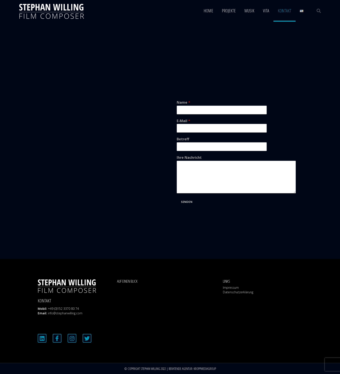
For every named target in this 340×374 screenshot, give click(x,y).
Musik (249, 11)
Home (208, 11)
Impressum (231, 287)
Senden (187, 202)
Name (183, 102)
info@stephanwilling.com (65, 313)
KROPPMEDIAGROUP (205, 368)
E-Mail (183, 121)
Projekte (229, 11)
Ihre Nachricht (189, 157)
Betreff (183, 139)
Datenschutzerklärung (238, 292)
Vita (266, 11)
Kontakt (284, 11)
